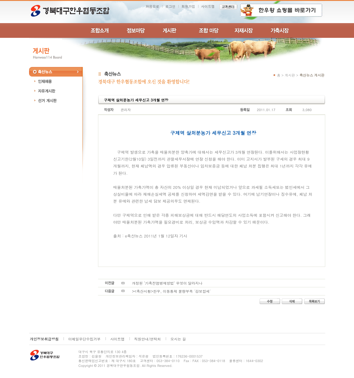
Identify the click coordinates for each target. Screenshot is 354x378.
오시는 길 (178, 338)
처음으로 (152, 6)
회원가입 (188, 6)
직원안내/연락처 (147, 338)
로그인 (170, 6)
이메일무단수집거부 (84, 338)
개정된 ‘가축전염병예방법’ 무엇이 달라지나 (167, 283)
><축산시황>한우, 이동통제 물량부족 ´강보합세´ (171, 291)
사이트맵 (208, 6)
